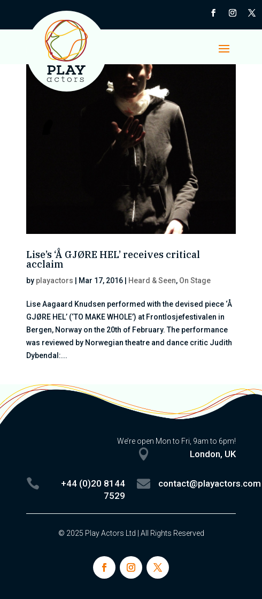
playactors (54, 280)
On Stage (195, 280)
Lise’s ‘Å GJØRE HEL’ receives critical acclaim (113, 259)
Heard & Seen (152, 280)
